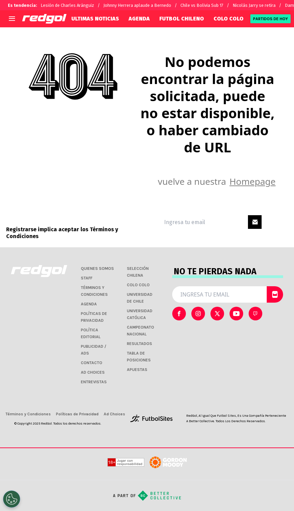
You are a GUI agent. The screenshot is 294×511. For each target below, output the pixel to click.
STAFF (86, 278)
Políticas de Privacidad (77, 414)
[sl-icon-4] (255, 313)
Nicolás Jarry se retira (254, 5)
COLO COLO (229, 18)
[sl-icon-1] (198, 313)
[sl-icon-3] (236, 313)
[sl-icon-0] (179, 313)
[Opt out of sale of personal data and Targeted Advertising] (11, 499)
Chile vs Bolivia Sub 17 (201, 5)
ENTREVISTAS (94, 381)
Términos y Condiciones (28, 414)
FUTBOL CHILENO (181, 18)
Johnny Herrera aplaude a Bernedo (137, 5)
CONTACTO (91, 362)
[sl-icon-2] (217, 313)
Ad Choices (114, 414)
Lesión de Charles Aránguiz (67, 5)
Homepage (253, 181)
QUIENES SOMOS (97, 268)
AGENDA (139, 18)
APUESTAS (137, 369)
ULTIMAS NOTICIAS (95, 18)
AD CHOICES (93, 372)
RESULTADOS (139, 343)
